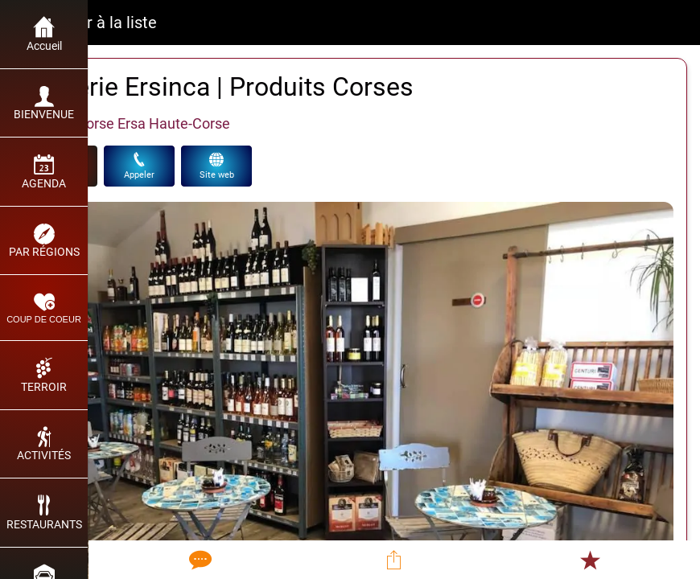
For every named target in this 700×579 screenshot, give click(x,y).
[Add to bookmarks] (589, 559)
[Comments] (198, 559)
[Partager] (394, 559)
